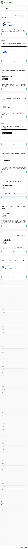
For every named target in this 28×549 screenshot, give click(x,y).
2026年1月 (3, 309)
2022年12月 (3, 383)
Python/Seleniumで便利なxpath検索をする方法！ (14, 235)
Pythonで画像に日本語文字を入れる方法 (11, 181)
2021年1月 (3, 449)
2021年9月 (3, 426)
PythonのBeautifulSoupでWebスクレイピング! (13, 260)
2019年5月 (3, 506)
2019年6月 (3, 503)
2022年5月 (3, 403)
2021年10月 (3, 423)
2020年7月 (3, 466)
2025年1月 (3, 335)
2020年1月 (3, 483)
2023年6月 (3, 366)
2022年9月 (3, 392)
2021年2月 (3, 446)
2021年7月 (3, 432)
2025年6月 (3, 326)
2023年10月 (3, 355)
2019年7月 (3, 500)
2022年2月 (3, 412)
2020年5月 (3, 472)
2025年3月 (3, 332)
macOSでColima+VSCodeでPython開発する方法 (7, 295)
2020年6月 (3, 469)
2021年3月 (3, 443)
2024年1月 (3, 346)
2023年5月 (3, 369)
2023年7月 (3, 363)
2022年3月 (3, 409)
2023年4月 (3, 372)
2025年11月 (3, 315)
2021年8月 (3, 429)
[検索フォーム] (13, 286)
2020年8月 (3, 463)
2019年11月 (3, 489)
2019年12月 (3, 486)
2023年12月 (3, 349)
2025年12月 (3, 312)
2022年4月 (3, 406)
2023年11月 (3, 352)
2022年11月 (3, 386)
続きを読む (14, 61)
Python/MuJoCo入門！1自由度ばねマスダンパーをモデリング (9, 293)
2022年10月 (3, 389)
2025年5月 (3, 329)
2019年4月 (3, 509)
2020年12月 (3, 452)
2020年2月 (3, 480)
